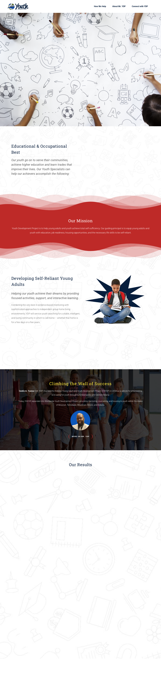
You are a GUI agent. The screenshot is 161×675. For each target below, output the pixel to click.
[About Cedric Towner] (81, 436)
